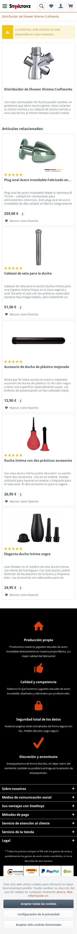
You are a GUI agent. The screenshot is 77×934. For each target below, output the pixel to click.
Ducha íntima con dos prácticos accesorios (38, 460)
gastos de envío (61, 851)
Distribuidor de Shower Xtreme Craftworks (38, 89)
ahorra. (61, 892)
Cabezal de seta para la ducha (28, 273)
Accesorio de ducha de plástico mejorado (36, 367)
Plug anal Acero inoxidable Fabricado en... (37, 180)
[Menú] (6, 6)
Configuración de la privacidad (38, 914)
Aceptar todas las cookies (38, 904)
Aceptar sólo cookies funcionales (38, 925)
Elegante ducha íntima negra (27, 554)
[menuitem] (6, 6)
